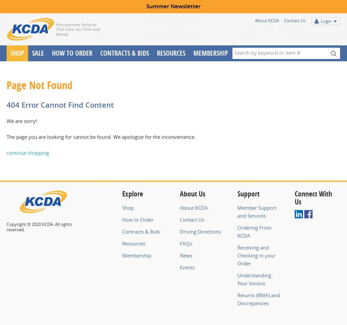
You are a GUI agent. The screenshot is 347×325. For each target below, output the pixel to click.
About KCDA (267, 21)
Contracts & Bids (124, 53)
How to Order (138, 219)
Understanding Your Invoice (254, 279)
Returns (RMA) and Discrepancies (258, 299)
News (186, 255)
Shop (17, 53)
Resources (171, 53)
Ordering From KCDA (254, 231)
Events (187, 267)
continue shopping (28, 152)
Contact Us (295, 21)
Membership (210, 53)
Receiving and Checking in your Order (256, 255)
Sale (38, 53)
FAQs (186, 243)
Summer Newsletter (173, 6)
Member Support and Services (256, 211)
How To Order (72, 53)
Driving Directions (200, 231)
